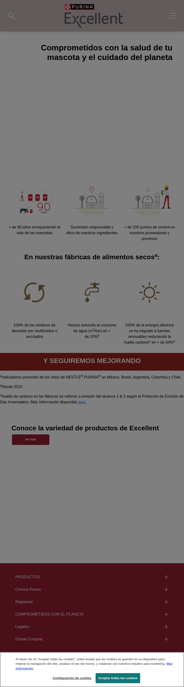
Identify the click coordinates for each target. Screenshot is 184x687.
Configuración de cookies (72, 678)
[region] (92, 669)
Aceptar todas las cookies (118, 678)
